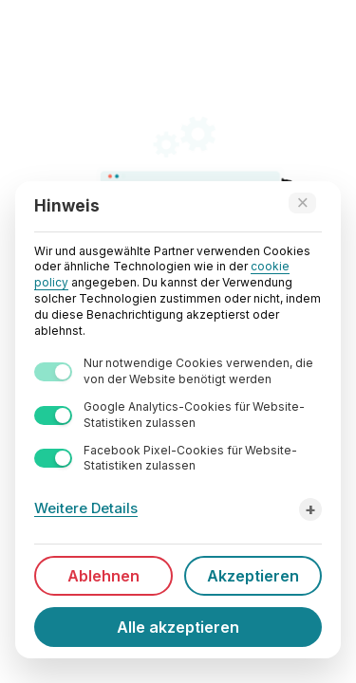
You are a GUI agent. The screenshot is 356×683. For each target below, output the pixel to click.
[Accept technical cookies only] (302, 203)
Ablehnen (103, 575)
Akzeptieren (253, 575)
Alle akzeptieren (178, 627)
